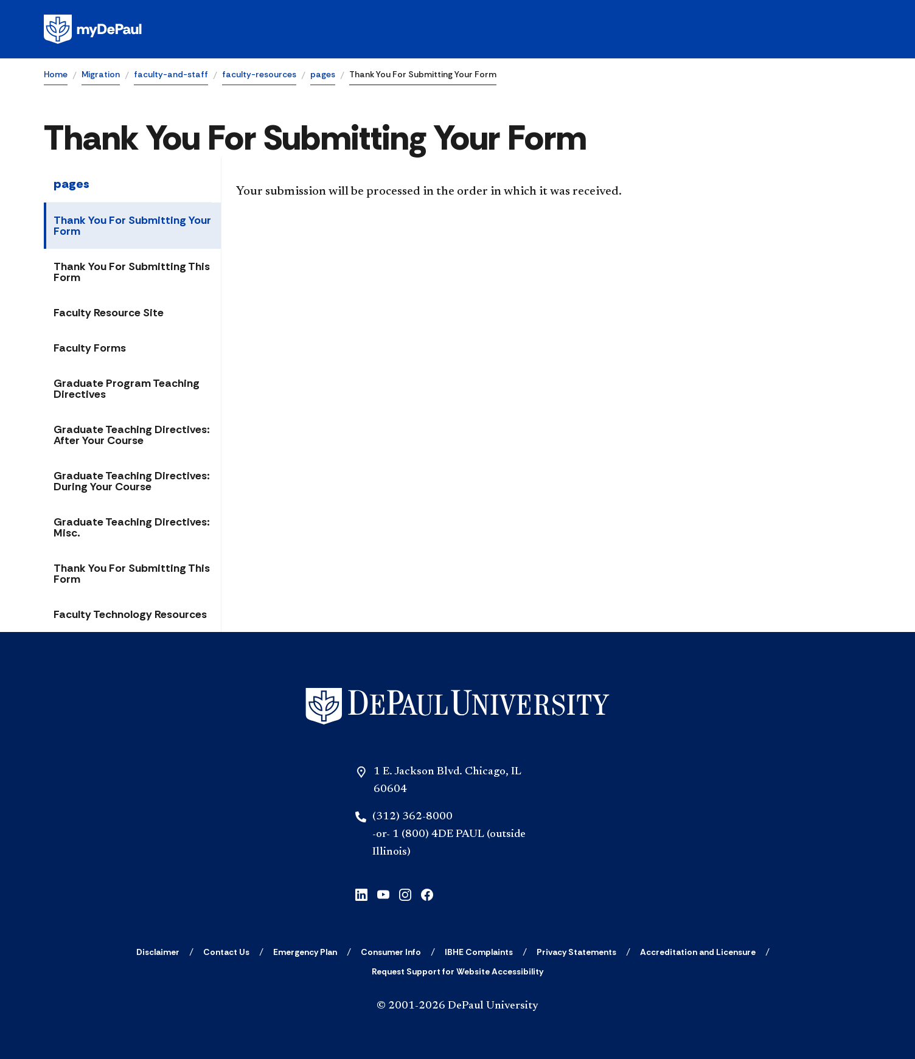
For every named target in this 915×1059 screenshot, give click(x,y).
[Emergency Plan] (305, 952)
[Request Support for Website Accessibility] (457, 971)
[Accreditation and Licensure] (698, 952)
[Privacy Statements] (576, 952)
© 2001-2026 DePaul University (457, 1006)
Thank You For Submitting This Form (132, 272)
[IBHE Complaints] (479, 952)
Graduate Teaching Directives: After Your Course (132, 435)
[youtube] (383, 893)
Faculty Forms (90, 348)
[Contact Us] (226, 952)
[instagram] (405, 893)
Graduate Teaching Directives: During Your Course (132, 481)
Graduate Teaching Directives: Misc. (132, 527)
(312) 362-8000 (412, 816)
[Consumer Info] (391, 952)
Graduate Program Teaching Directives (127, 388)
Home (56, 74)
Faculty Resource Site (109, 312)
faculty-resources (259, 74)
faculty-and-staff (171, 74)
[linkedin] (361, 893)
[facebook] (427, 893)
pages (322, 74)
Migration (101, 74)
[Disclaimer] (157, 952)
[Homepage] (457, 29)
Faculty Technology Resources (130, 614)
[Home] (457, 706)
